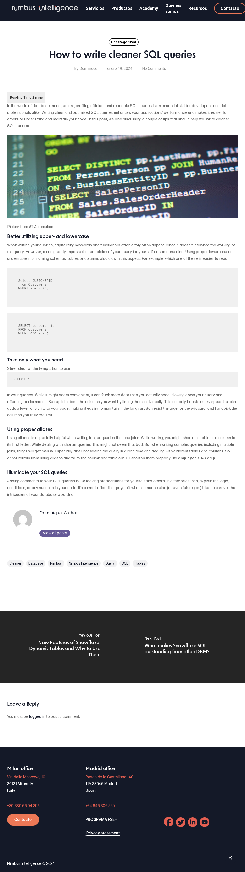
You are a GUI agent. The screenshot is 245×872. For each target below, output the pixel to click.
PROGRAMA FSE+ (101, 820)
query (110, 563)
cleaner (15, 563)
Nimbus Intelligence (83, 563)
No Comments (154, 68)
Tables (140, 563)
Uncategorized (123, 42)
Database (35, 563)
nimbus (56, 563)
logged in (37, 716)
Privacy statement (103, 833)
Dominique (88, 68)
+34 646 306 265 (100, 806)
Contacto (23, 820)
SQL (125, 563)
